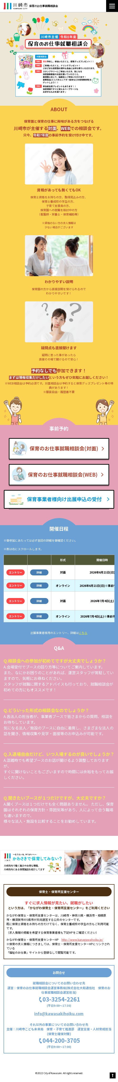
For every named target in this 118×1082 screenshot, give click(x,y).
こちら (83, 633)
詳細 (39, 572)
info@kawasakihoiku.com (59, 1013)
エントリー (15, 572)
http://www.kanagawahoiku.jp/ (82, 939)
